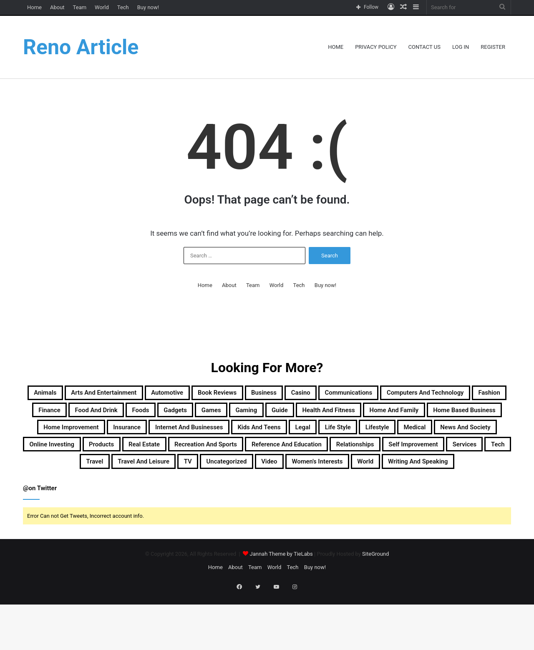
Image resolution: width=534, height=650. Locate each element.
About (57, 7)
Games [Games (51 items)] (431, 414)
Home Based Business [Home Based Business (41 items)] (299, 434)
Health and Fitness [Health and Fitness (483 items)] (122, 434)
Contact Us (424, 47)
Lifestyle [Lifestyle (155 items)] (337, 454)
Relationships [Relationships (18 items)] (466, 474)
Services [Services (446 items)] (160, 494)
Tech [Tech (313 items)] (202, 494)
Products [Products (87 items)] (137, 474)
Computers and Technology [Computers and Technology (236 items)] (96, 414)
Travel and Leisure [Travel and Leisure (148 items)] (302, 494)
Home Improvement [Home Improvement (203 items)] (395, 434)
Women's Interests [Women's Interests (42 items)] (199, 514)
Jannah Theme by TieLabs (280, 608)
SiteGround (375, 608)
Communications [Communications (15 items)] (454, 394)
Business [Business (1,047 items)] (346, 394)
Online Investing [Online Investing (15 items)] (73, 474)
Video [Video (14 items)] (463, 494)
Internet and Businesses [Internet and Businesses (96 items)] (95, 454)
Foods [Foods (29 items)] (341, 414)
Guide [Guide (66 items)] (59, 434)
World (102, 7)
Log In (460, 47)
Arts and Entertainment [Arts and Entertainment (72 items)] (140, 394)
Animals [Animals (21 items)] (63, 394)
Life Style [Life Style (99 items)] (287, 454)
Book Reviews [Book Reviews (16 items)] (286, 394)
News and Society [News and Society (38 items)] (450, 454)
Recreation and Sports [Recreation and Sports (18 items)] (271, 474)
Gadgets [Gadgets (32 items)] (385, 414)
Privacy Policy (375, 47)
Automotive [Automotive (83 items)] (221, 394)
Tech (123, 7)
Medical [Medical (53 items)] (385, 454)
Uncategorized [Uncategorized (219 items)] (408, 494)
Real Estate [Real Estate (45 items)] (191, 474)
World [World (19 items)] (261, 514)
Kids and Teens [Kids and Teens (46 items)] (187, 454)
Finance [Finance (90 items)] (224, 414)
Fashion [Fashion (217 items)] (179, 414)
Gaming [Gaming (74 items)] (475, 414)
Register (493, 47)
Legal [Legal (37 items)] (243, 454)
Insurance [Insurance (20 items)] (466, 434)
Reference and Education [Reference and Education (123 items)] (377, 474)
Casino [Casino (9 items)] (393, 394)
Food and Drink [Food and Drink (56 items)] (285, 414)
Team (80, 7)
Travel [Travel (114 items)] (239, 494)
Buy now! (148, 7)
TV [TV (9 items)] (358, 494)
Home (34, 7)
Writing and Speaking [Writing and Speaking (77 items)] (329, 514)
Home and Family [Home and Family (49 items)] (207, 434)
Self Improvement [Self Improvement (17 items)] (94, 494)
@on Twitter (40, 542)
